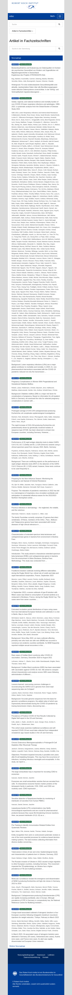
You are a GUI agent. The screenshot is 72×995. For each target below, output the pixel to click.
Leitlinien (51, 955)
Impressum (41, 955)
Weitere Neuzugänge (17, 946)
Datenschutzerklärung (32, 957)
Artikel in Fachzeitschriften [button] (22, 31)
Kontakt (45, 957)
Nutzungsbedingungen (26, 955)
